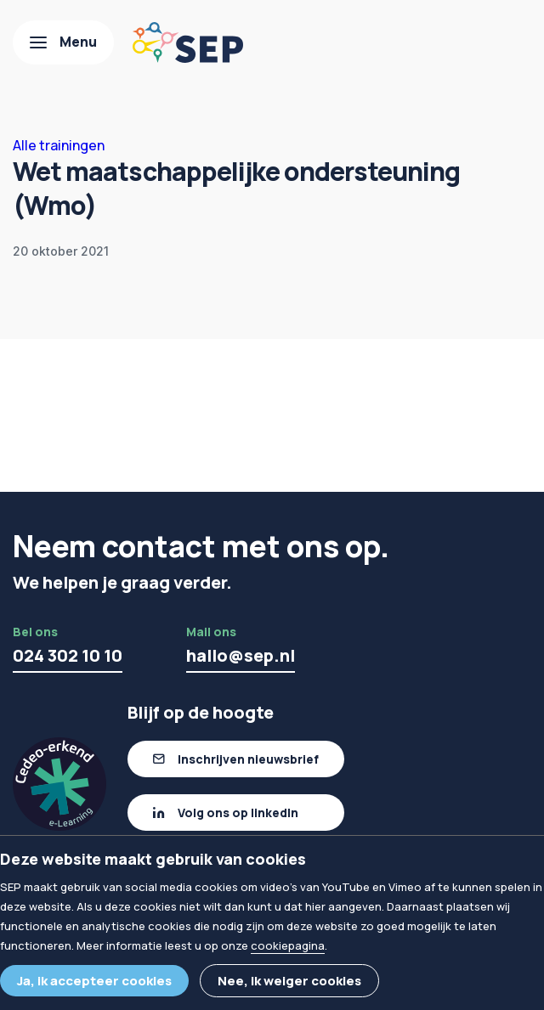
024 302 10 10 (67, 655)
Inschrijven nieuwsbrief (248, 759)
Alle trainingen (59, 145)
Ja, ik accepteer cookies (94, 981)
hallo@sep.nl (240, 655)
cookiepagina (288, 945)
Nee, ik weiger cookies (289, 981)
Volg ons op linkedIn (238, 812)
